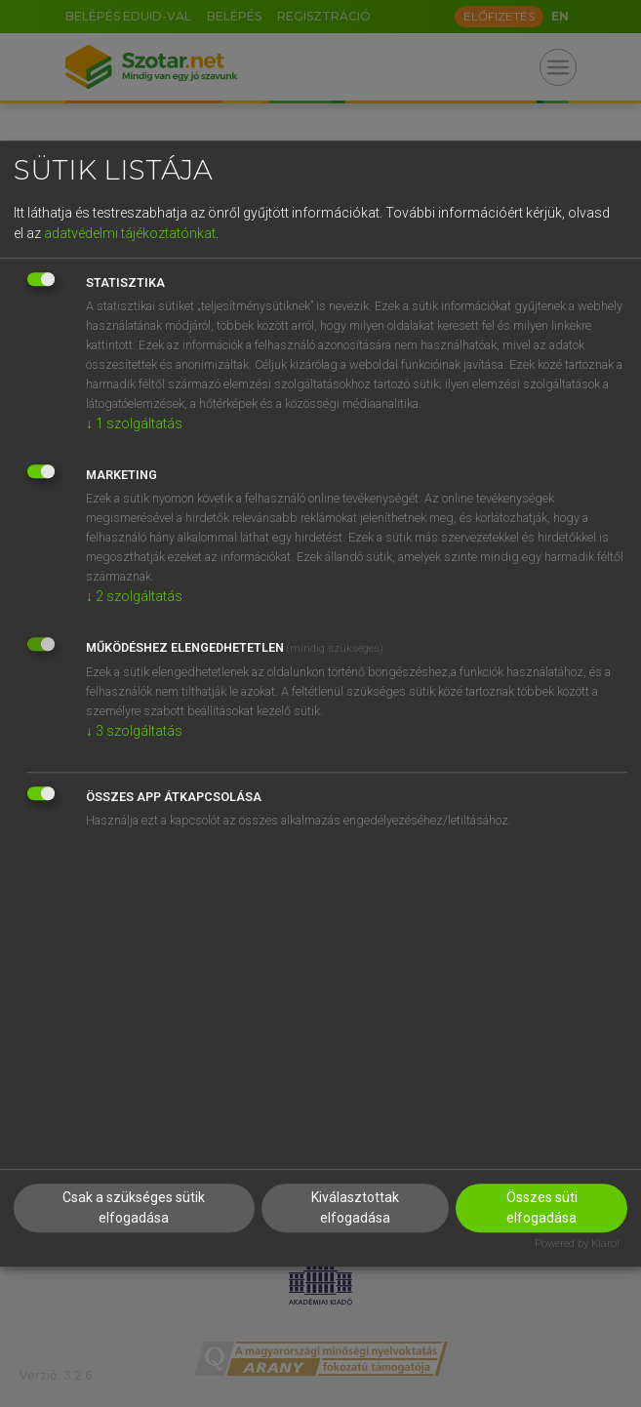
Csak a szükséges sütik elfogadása (133, 1207)
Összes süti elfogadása (542, 1207)
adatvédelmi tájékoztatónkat (130, 233)
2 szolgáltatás (134, 596)
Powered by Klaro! (577, 1243)
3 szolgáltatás (134, 731)
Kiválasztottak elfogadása (355, 1207)
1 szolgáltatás (134, 423)
